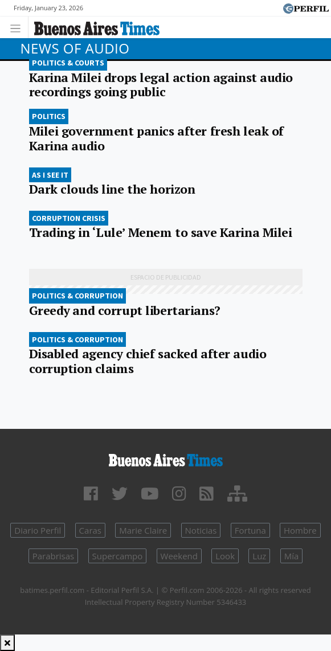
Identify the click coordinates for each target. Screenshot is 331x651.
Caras (90, 530)
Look (225, 556)
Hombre (300, 530)
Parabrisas (53, 556)
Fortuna (250, 530)
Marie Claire (143, 530)
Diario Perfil (37, 530)
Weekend (179, 556)
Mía (291, 556)
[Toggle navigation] (18, 27)
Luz (259, 556)
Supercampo (117, 556)
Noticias (201, 530)
